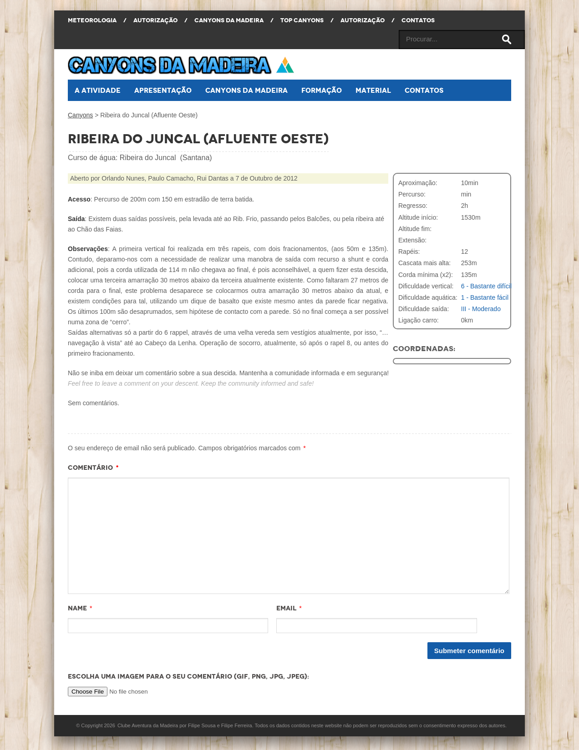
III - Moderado (481, 308)
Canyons (80, 115)
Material (373, 90)
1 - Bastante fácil (484, 297)
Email (286, 608)
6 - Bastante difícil (486, 286)
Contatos (424, 90)
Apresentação (163, 90)
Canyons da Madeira (246, 90)
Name (77, 608)
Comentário (93, 467)
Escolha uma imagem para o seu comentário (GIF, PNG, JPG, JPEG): (188, 676)
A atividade (98, 90)
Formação (321, 90)
